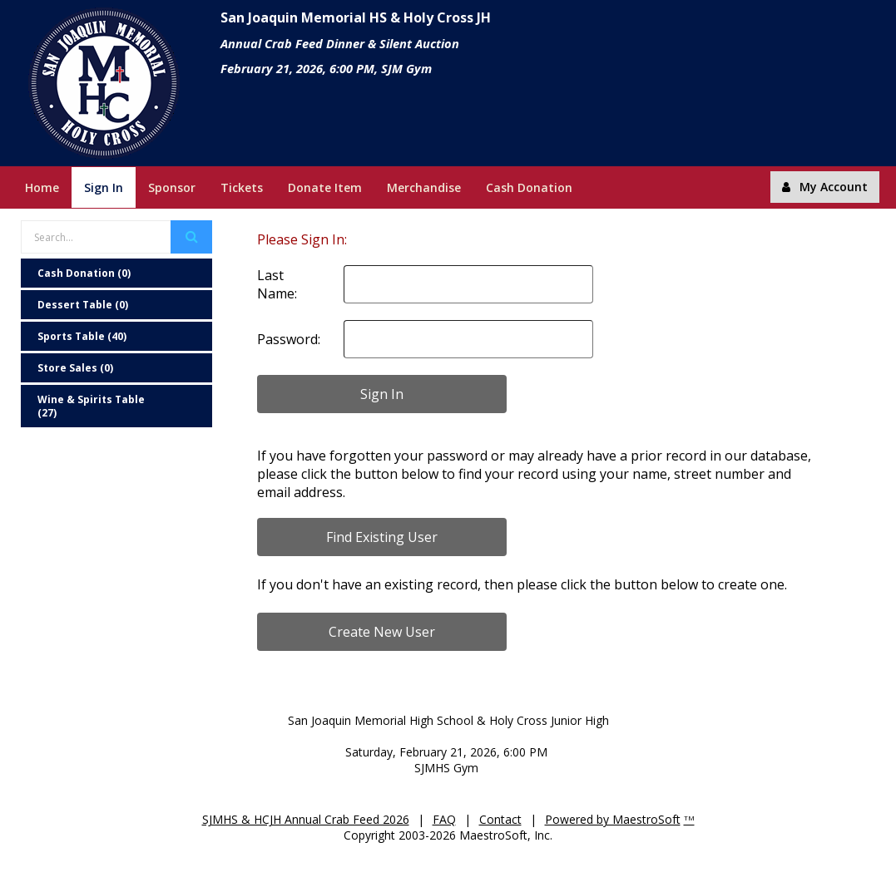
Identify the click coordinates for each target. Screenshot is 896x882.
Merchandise (424, 187)
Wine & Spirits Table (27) (91, 406)
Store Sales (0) (75, 368)
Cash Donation (529, 187)
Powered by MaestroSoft (613, 819)
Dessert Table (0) (82, 305)
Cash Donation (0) (84, 273)
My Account (825, 187)
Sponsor (172, 187)
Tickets (241, 187)
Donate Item (325, 187)
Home (42, 187)
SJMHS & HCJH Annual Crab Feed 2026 (305, 819)
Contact (500, 819)
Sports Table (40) (81, 336)
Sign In (103, 187)
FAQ (444, 819)
